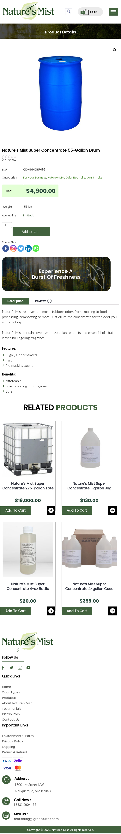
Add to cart (30, 232)
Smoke (97, 177)
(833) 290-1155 (25, 805)
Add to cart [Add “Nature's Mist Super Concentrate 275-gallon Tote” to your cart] (15, 510)
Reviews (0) (43, 301)
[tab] (15, 301)
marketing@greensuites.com (36, 819)
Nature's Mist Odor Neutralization (70, 177)
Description (15, 301)
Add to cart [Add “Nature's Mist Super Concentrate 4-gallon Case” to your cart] (76, 611)
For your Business (34, 177)
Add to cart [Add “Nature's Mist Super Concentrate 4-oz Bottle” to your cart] (15, 611)
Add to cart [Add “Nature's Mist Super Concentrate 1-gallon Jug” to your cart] (76, 510)
